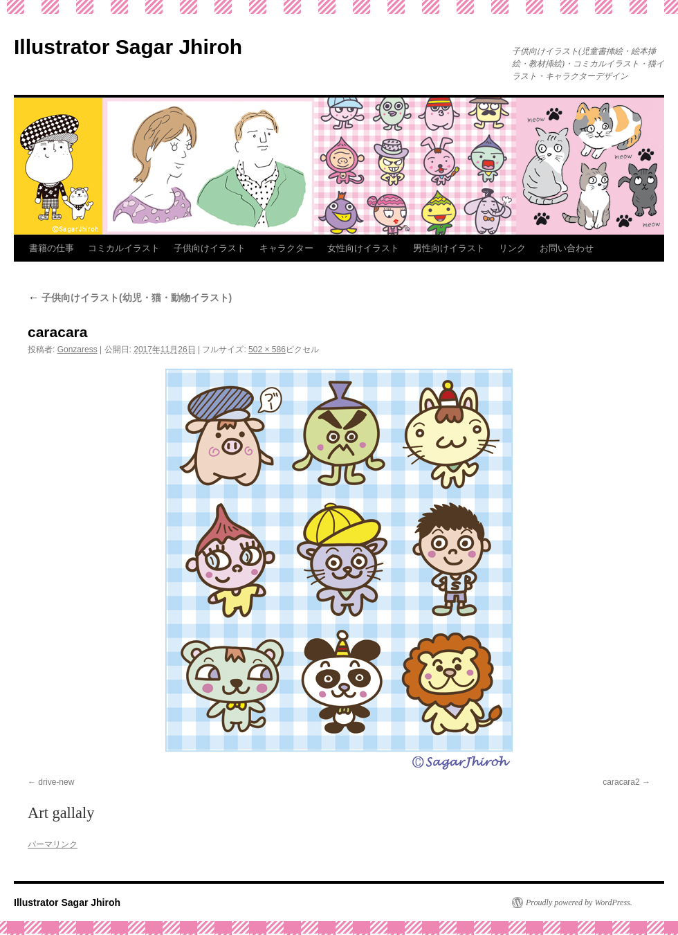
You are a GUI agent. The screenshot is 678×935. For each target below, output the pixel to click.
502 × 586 (267, 349)
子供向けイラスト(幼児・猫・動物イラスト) (130, 297)
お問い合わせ (567, 248)
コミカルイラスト (124, 248)
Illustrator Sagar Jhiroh (128, 46)
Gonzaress (77, 349)
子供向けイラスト (210, 248)
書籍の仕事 (51, 248)
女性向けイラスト (363, 248)
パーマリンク (52, 844)
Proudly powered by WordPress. (579, 902)
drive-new (56, 782)
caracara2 (621, 782)
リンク (512, 248)
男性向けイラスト (449, 248)
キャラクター (286, 248)
